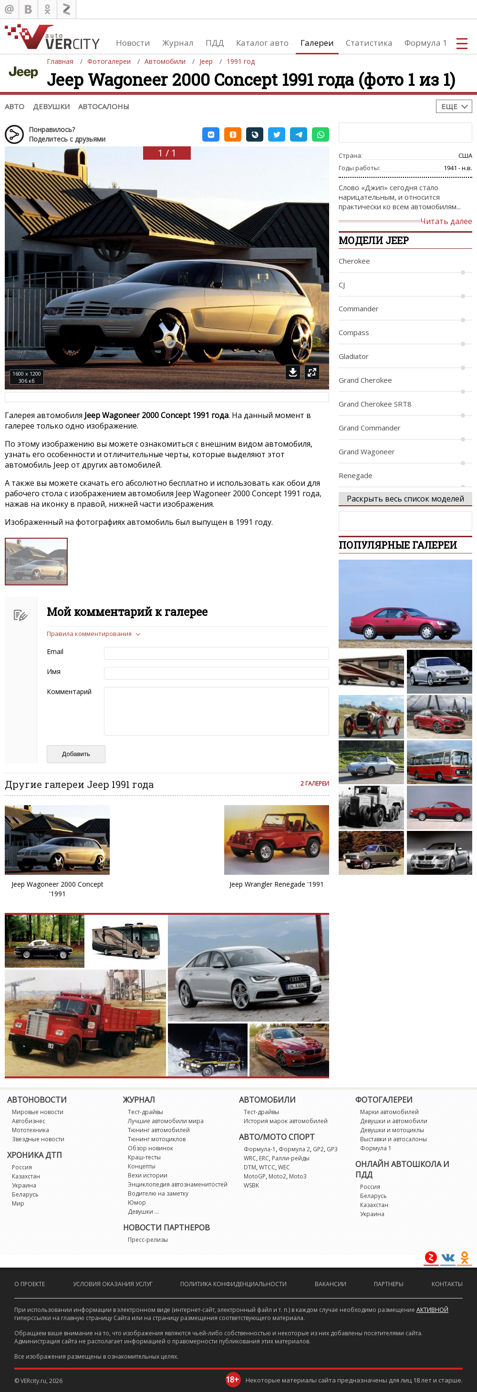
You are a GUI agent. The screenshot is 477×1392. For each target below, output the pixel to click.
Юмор (137, 1202)
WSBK (251, 1185)
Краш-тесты (144, 1157)
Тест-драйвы (145, 1112)
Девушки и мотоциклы (392, 1130)
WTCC (267, 1167)
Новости (133, 42)
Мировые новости (37, 1112)
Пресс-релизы (148, 1240)
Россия (22, 1167)
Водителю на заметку (158, 1193)
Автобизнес (28, 1121)
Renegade (356, 475)
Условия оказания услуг (113, 1284)
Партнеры (389, 1284)
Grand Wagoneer (367, 451)
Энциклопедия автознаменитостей (178, 1184)
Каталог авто (262, 42)
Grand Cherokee (365, 380)
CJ (342, 284)
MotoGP (255, 1176)
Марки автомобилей (389, 1112)
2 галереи (315, 783)
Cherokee (354, 261)
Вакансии (330, 1284)
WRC (250, 1158)
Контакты (447, 1284)
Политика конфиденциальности (233, 1284)
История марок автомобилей (286, 1121)
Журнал (178, 42)
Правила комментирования (89, 633)
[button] (210, 134)
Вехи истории (147, 1175)
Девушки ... (143, 1212)
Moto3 (298, 1176)
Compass (354, 332)
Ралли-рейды (291, 1158)
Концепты (142, 1166)
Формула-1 (260, 1149)
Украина (24, 1185)
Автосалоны (103, 106)
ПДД (215, 42)
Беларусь (25, 1194)
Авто (14, 106)
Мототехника (30, 1130)
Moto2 (277, 1176)
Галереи (317, 42)
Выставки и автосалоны (393, 1139)
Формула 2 (294, 1149)
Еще (449, 106)
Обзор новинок (150, 1148)
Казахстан (26, 1176)
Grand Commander (370, 427)
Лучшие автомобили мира (166, 1121)
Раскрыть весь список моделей (405, 498)
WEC (284, 1167)
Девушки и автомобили (393, 1121)
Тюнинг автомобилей (159, 1130)
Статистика (369, 42)
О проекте (29, 1284)
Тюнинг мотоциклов (157, 1139)
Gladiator (354, 356)
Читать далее (446, 221)
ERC (264, 1158)
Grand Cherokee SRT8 (375, 404)
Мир (18, 1203)
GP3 (332, 1149)
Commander (359, 308)
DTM (250, 1167)
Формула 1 (425, 42)
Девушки (51, 106)
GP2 (318, 1149)
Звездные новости (38, 1139)
